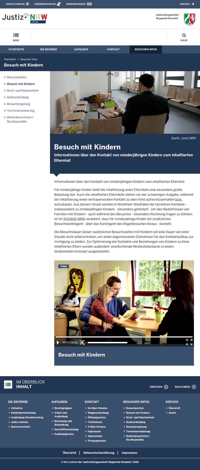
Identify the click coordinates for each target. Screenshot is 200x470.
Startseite (16, 49)
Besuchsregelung (18, 104)
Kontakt (185, 4)
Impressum (94, 431)
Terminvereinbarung (20, 110)
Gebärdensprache (45, 4)
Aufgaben (81, 49)
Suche (183, 40)
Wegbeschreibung (98, 412)
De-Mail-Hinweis (97, 408)
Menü (16, 40)
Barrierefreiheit (76, 4)
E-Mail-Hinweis (97, 426)
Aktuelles (16, 408)
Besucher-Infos (146, 49)
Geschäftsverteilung (66, 429)
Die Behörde (48, 49)
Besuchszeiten (17, 77)
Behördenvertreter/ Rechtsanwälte (20, 119)
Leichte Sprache (15, 4)
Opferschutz (95, 436)
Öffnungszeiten (97, 417)
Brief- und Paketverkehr (23, 90)
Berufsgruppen (63, 408)
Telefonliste (95, 422)
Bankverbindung (18, 97)
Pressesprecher (97, 440)
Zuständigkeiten (64, 434)
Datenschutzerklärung (99, 453)
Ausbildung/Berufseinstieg (27, 417)
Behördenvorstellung (23, 412)
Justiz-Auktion (19, 422)
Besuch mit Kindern (21, 84)
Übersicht (174, 408)
